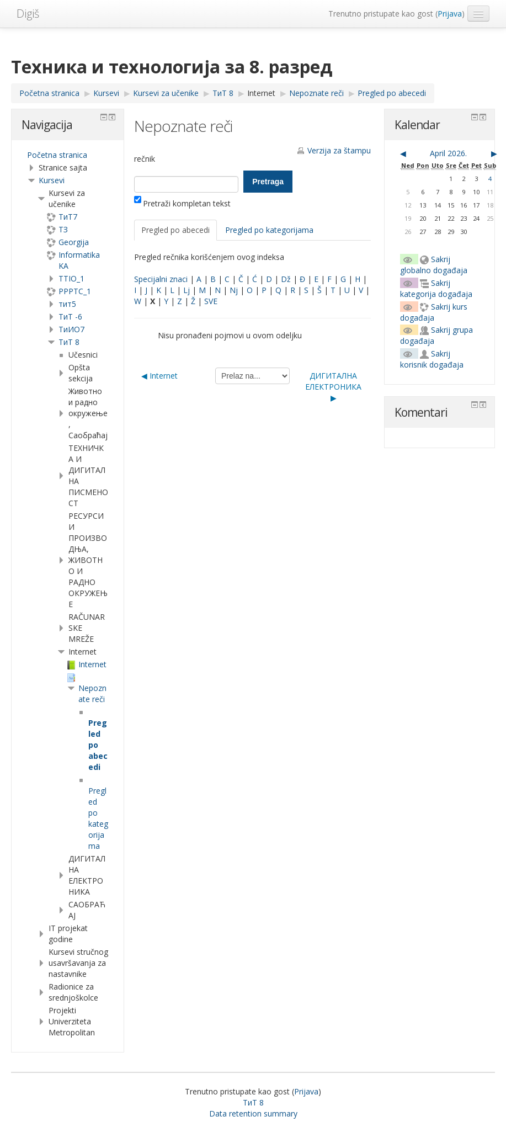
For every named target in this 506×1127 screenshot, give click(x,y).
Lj (186, 290)
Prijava (450, 13)
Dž (286, 279)
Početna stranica (57, 155)
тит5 (67, 304)
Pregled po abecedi (175, 230)
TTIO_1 (71, 278)
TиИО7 (71, 329)
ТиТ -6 (70, 316)
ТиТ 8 (68, 342)
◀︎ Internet (159, 375)
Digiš (28, 13)
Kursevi (52, 180)
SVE (210, 301)
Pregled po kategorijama (269, 230)
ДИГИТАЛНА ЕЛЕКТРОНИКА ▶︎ (333, 386)
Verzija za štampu (339, 150)
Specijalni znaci (161, 279)
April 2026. (448, 153)
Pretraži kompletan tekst (182, 203)
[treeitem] (67, 155)
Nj (234, 290)
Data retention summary (253, 1113)
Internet (261, 93)
